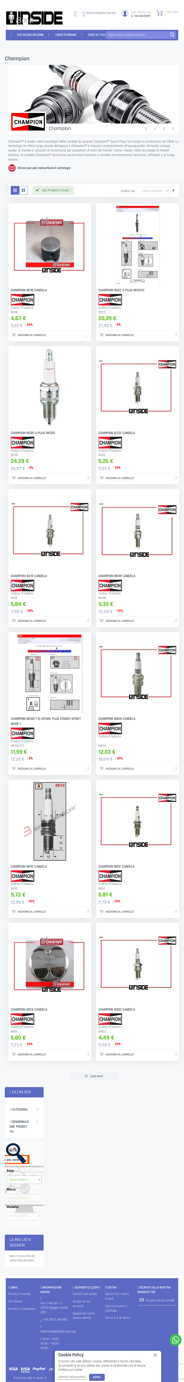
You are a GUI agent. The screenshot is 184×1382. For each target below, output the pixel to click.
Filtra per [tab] (20, 1092)
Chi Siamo (15, 1301)
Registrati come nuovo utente (84, 1315)
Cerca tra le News (117, 1318)
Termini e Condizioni (21, 1309)
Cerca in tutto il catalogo (116, 1308)
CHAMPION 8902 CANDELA (116, 1009)
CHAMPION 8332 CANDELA (116, 433)
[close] (155, 1355)
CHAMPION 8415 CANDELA (29, 576)
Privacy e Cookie (19, 1294)
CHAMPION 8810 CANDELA (29, 866)
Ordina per (128, 191)
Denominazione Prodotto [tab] (19, 1127)
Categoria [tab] (19, 1109)
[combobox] (141, 35)
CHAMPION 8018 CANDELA (29, 290)
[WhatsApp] (176, 1340)
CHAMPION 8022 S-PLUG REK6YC (121, 290)
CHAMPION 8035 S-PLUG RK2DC (33, 433)
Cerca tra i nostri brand (117, 1296)
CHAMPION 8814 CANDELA (29, 1009)
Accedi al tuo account (81, 1303)
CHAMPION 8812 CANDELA (116, 866)
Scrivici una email (85, 1294)
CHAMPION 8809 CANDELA (116, 718)
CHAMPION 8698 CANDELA (116, 576)
